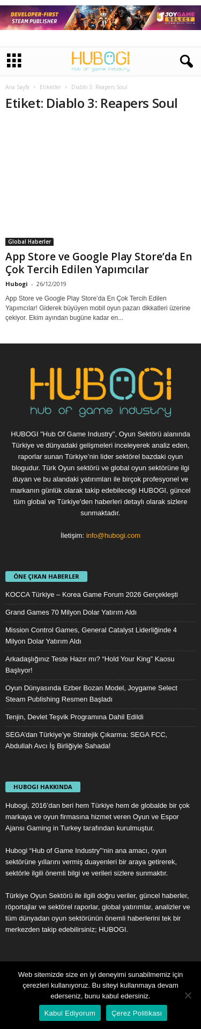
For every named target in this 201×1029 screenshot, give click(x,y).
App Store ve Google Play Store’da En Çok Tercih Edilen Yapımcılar (98, 263)
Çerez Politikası (136, 1013)
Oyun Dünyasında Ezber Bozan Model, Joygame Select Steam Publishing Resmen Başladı (91, 693)
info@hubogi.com (113, 535)
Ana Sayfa (17, 87)
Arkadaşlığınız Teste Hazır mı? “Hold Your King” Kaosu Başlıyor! (90, 664)
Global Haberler (29, 241)
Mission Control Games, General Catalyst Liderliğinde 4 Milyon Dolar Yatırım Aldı (91, 635)
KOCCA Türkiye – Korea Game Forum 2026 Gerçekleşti (91, 594)
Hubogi (16, 284)
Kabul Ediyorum (69, 1013)
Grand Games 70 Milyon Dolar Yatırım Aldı (71, 612)
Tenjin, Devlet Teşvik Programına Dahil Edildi (74, 717)
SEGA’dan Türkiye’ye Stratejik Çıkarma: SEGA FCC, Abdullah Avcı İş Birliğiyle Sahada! (86, 740)
